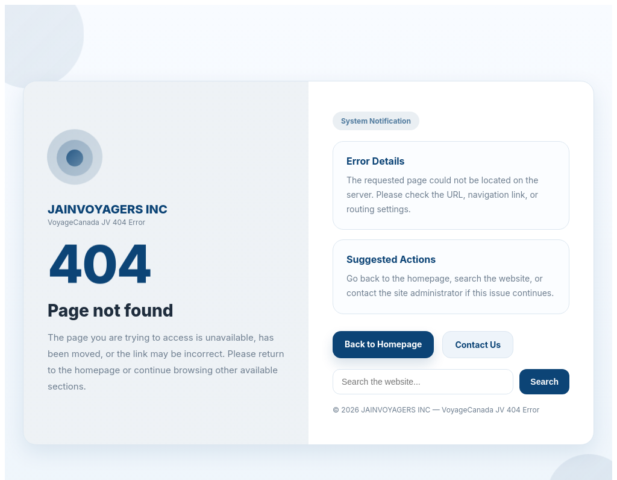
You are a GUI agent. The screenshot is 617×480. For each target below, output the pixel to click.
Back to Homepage (383, 344)
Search (544, 382)
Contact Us (478, 344)
